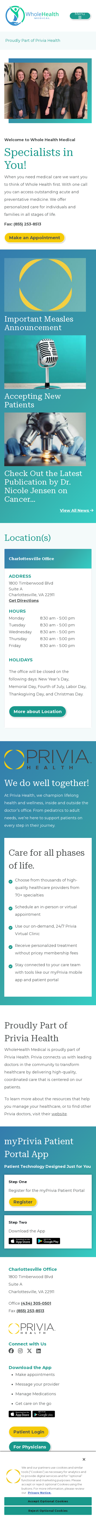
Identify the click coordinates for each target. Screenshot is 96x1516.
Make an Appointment (34, 237)
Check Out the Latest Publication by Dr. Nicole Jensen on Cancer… (43, 486)
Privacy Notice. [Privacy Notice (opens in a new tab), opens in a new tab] (39, 1492)
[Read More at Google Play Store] (43, 1413)
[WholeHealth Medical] (32, 15)
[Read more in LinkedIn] (39, 1351)
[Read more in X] (30, 1351)
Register (22, 1202)
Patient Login (28, 1431)
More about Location (38, 711)
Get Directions (24, 600)
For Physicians (29, 1446)
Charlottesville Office (31, 558)
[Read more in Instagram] (21, 1351)
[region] (48, 1483)
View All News (76, 510)
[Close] (84, 1459)
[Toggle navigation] (80, 16)
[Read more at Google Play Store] (48, 1241)
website (59, 1114)
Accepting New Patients (32, 400)
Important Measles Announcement (38, 323)
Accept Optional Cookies (48, 1501)
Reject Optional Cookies (48, 1510)
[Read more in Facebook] (12, 1351)
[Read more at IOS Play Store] (20, 1241)
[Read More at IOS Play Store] (20, 1413)
